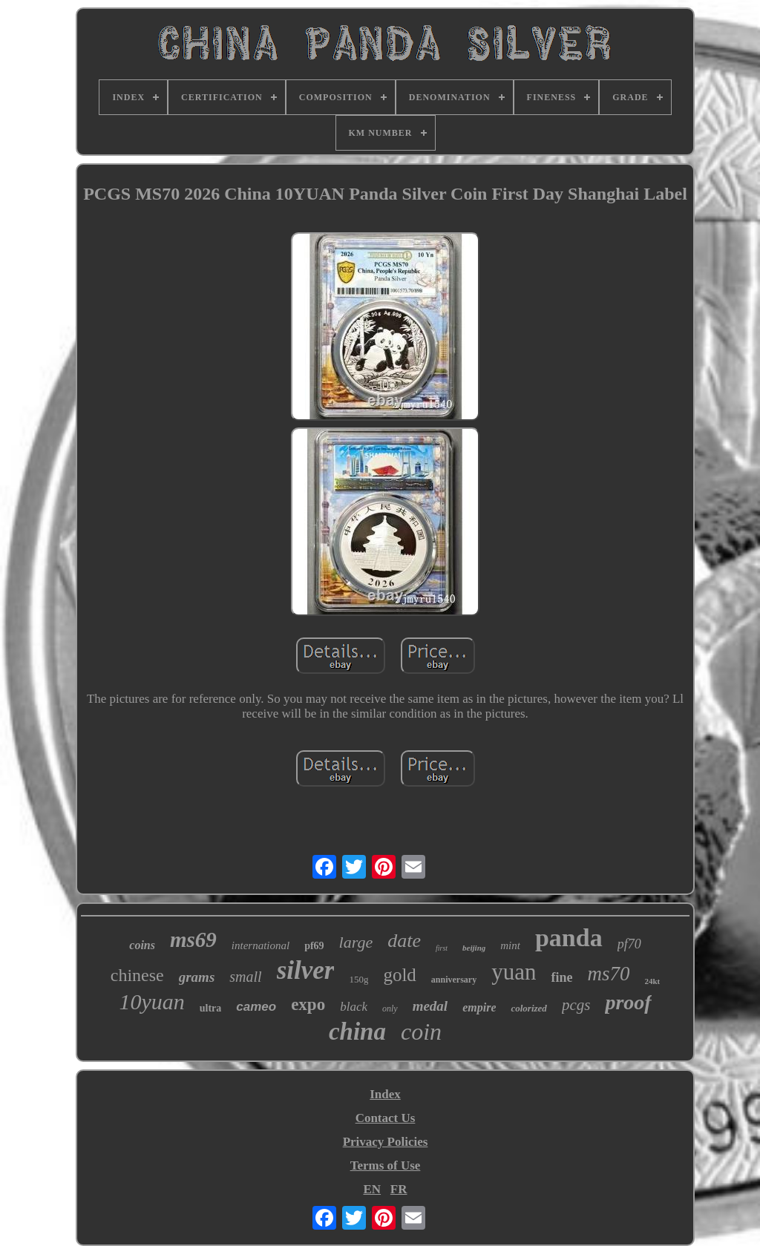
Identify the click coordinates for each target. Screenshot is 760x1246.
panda (569, 937)
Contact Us (386, 1118)
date (404, 940)
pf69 (314, 945)
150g (358, 979)
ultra (211, 1008)
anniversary (453, 979)
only (390, 1008)
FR (398, 1189)
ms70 (608, 974)
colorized (528, 1008)
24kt (652, 981)
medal (430, 1006)
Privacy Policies (385, 1142)
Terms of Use (385, 1165)
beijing (473, 947)
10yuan (151, 1001)
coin (421, 1031)
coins (142, 945)
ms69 (193, 939)
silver (306, 970)
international (260, 945)
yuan (513, 972)
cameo (256, 1007)
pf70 (629, 944)
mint (510, 945)
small (245, 976)
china (357, 1031)
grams (197, 977)
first (442, 948)
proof (628, 1002)
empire (479, 1007)
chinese (137, 975)
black (353, 1007)
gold (399, 975)
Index (385, 1094)
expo (308, 1004)
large (356, 942)
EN (372, 1189)
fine (561, 977)
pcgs (576, 1005)
